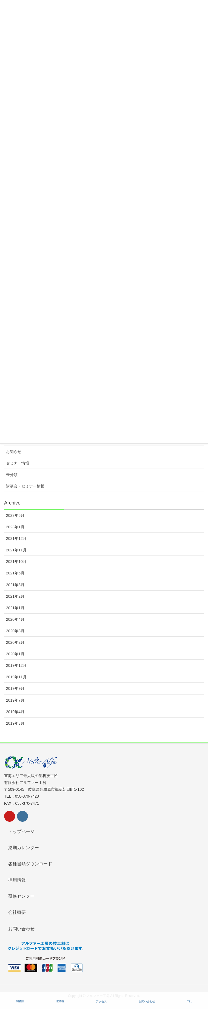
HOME (60, 1001)
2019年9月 (15, 688)
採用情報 (17, 880)
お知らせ (13, 451)
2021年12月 (16, 538)
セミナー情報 (17, 463)
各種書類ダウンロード (30, 863)
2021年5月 (15, 573)
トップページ (21, 831)
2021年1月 (15, 608)
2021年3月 (15, 585)
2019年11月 (16, 677)
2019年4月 (15, 712)
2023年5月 (15, 515)
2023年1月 (15, 527)
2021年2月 (15, 596)
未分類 (12, 474)
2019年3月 (15, 723)
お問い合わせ (21, 928)
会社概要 (17, 912)
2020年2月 (15, 642)
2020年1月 (15, 654)
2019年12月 (16, 665)
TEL (189, 1001)
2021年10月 (16, 561)
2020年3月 (15, 631)
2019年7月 (15, 700)
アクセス (101, 1001)
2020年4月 (15, 619)
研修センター (21, 896)
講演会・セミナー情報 (25, 486)
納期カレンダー (23, 847)
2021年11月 (16, 550)
